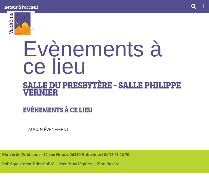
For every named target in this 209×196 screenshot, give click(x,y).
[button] (204, 6)
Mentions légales (75, 163)
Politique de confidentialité (28, 163)
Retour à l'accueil (21, 7)
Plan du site (108, 163)
